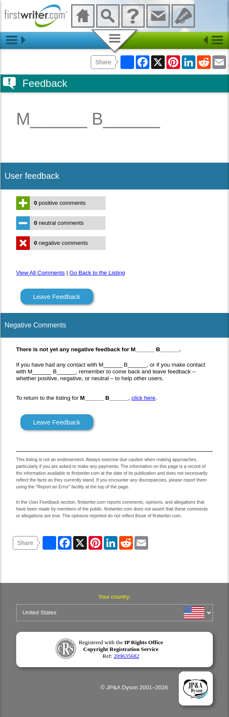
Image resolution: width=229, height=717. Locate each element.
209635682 (126, 656)
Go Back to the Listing (97, 273)
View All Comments (40, 273)
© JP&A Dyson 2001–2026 (134, 687)
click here (143, 398)
